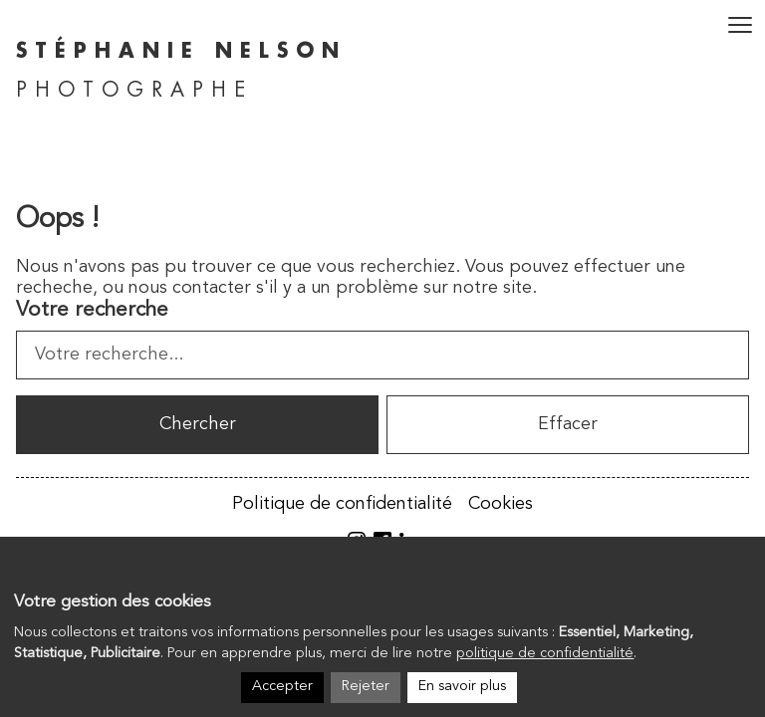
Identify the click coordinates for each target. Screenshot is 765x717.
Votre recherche (92, 310)
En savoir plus (462, 686)
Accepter (282, 686)
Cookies (500, 504)
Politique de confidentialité (342, 504)
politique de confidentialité (545, 653)
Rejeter (365, 686)
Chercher (197, 424)
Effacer (568, 424)
